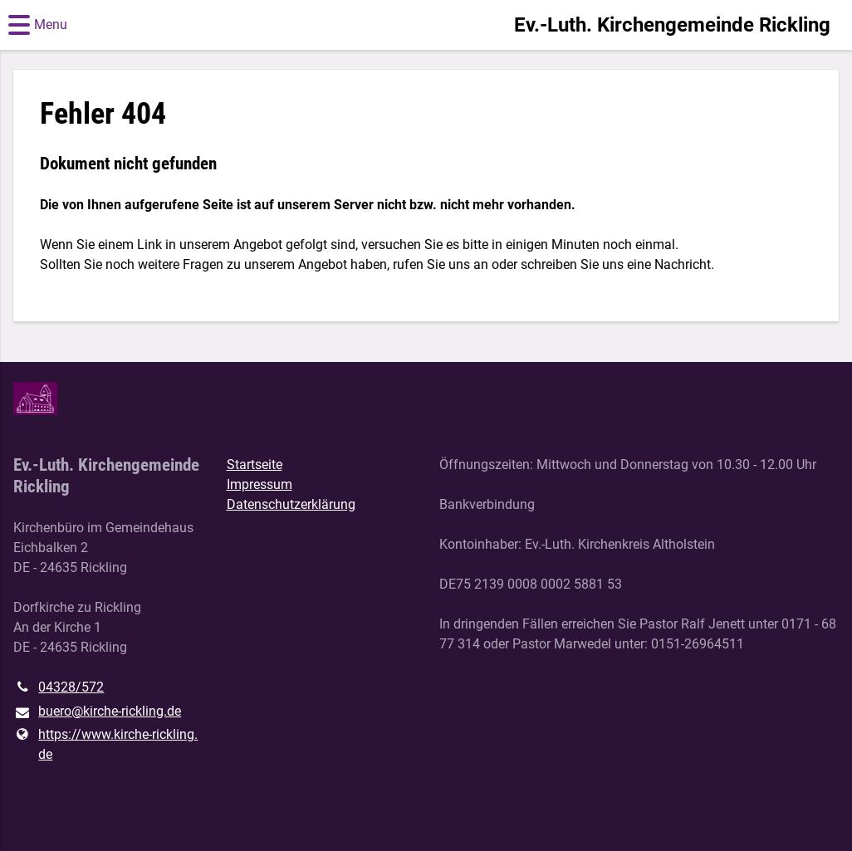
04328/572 (58, 687)
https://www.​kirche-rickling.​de (105, 745)
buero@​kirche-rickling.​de (97, 712)
